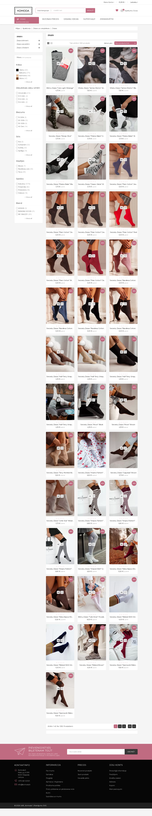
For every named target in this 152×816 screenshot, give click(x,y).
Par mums (50, 778)
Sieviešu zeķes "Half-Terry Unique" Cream (63, 429)
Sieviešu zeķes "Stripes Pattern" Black (61, 575)
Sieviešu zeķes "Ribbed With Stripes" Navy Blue (65, 672)
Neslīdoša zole (25, 169)
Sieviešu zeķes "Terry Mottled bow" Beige (63, 477)
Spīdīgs (22, 151)
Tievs (22, 172)
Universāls (24, 93)
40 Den (22, 126)
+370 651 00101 (24, 788)
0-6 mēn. (23, 99)
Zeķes (20, 36)
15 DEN (22, 117)
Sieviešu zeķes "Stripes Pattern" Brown (93, 526)
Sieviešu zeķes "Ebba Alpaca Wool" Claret (126, 575)
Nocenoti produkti (85, 778)
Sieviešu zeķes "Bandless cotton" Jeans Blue (64, 331)
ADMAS (22, 208)
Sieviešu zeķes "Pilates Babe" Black (61, 186)
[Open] (18, 19)
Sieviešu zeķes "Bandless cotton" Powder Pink (128, 283)
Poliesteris (24, 190)
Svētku (22, 148)
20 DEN (23, 120)
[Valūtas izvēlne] (119, 2)
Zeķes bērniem (23, 41)
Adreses (112, 789)
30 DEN (22, 123)
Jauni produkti (83, 782)
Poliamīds (23, 187)
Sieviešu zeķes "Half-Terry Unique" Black (126, 380)
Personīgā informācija (117, 778)
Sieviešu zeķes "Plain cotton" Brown (61, 283)
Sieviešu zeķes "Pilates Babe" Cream (92, 137)
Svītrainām (24, 145)
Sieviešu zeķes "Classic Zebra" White (92, 186)
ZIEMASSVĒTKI (107, 19)
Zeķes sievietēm (23, 44)
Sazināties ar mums (53, 804)
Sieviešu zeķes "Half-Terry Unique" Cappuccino (65, 380)
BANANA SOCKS (26, 211)
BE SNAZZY (25, 214)
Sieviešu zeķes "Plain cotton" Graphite (93, 234)
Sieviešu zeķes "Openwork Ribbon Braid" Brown (65, 720)
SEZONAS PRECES (50, 19)
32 (130, 734)
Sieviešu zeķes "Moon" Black (91, 429)
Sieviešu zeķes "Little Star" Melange (61, 526)
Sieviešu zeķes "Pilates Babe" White (124, 137)
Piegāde (49, 786)
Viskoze (22, 193)
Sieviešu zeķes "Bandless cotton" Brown (126, 331)
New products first (125, 43)
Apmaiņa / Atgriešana (54, 789)
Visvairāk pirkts (83, 786)
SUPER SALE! (89, 19)
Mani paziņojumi (115, 797)
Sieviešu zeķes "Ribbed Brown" (92, 672)
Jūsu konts (116, 773)
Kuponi (112, 793)
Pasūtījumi (113, 782)
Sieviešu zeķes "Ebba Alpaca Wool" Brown (63, 623)
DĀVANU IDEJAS (71, 19)
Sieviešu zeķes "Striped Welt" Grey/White (94, 575)
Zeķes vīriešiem (23, 48)
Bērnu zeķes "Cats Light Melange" (60, 88)
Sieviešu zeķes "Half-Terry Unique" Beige (94, 380)
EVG (45, 813)
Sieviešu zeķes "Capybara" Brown (123, 477)
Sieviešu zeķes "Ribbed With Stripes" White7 (127, 623)
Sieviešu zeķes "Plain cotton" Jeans (124, 186)
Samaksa (49, 782)
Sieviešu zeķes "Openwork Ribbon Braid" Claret (128, 672)
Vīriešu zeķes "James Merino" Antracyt (93, 88)
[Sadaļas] (44, 10)
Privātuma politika (53, 793)
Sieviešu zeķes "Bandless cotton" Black (93, 331)
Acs (20, 142)
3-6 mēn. (23, 102)
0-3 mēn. (23, 96)
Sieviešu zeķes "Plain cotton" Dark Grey (62, 234)
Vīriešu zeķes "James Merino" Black (124, 88)
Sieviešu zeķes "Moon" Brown (123, 429)
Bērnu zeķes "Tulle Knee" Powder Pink (93, 623)
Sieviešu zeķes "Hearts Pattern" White (93, 477)
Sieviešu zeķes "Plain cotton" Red (123, 234)
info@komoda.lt (24, 792)
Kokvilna (24, 184)
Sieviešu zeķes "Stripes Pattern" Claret (125, 526)
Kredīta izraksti (115, 786)
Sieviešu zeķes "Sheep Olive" (60, 137)
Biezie (22, 166)
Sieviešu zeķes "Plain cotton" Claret (92, 283)
